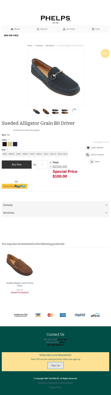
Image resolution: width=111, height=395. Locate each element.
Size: (4, 150)
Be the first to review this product (26, 130)
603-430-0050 (52, 342)
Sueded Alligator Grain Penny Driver (19, 284)
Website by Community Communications (55, 383)
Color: (5, 140)
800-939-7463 (50, 339)
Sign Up (55, 365)
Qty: (34, 165)
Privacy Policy (55, 387)
